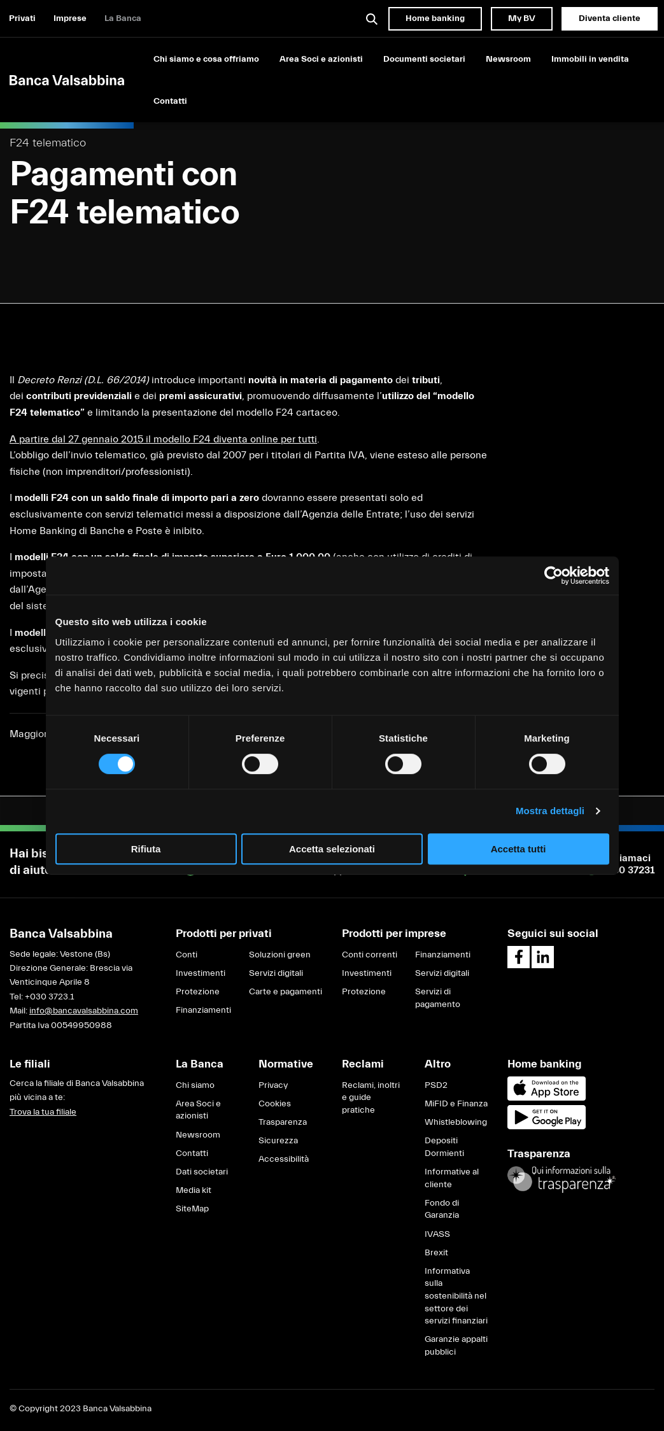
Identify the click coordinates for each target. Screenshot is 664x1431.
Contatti (170, 101)
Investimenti (200, 973)
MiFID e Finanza (456, 1104)
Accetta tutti (518, 848)
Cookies (274, 1104)
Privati (22, 18)
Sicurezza (278, 1141)
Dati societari (202, 1172)
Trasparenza (282, 1122)
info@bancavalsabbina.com (83, 1011)
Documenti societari (424, 59)
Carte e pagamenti (285, 992)
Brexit (436, 1253)
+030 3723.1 (49, 997)
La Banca (122, 18)
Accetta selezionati (332, 848)
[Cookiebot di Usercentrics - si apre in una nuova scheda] (553, 575)
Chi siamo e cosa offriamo (206, 59)
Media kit (193, 1190)
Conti (186, 955)
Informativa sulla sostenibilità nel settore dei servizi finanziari (456, 1296)
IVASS (437, 1234)
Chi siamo (195, 1085)
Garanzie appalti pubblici (456, 1345)
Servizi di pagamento (437, 998)
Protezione (198, 992)
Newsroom (508, 59)
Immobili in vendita (590, 59)
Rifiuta (146, 848)
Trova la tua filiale (43, 1112)
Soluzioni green (280, 955)
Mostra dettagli (550, 810)
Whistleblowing (456, 1122)
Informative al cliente (452, 1178)
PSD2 (436, 1085)
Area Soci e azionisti (321, 59)
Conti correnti (369, 955)
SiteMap (192, 1209)
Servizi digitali (276, 973)
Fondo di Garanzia (442, 1209)
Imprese (70, 18)
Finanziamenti (203, 1010)
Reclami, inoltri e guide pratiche (371, 1097)
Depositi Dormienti (444, 1147)
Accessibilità (283, 1159)
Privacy (273, 1085)
